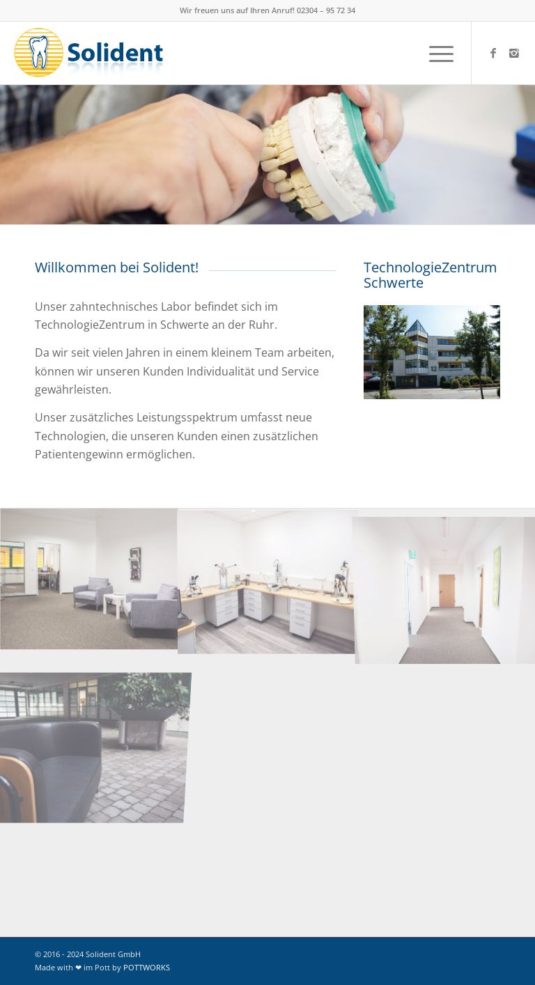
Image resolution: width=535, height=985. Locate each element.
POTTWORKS (146, 967)
